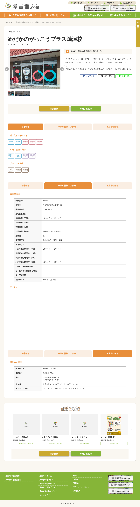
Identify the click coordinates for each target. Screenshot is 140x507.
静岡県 (36, 22)
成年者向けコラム (46, 480)
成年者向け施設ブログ (48, 491)
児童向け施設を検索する (23, 22)
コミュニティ (95, 3)
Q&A (75, 476)
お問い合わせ (78, 3)
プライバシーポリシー (82, 487)
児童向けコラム (45, 476)
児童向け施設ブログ (47, 487)
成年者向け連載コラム (48, 484)
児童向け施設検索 (12, 476)
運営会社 (76, 483)
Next (62, 69)
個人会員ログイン (129, 3)
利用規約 (76, 491)
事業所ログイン (112, 3)
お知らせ (76, 479)
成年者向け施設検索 (13, 480)
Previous (7, 69)
